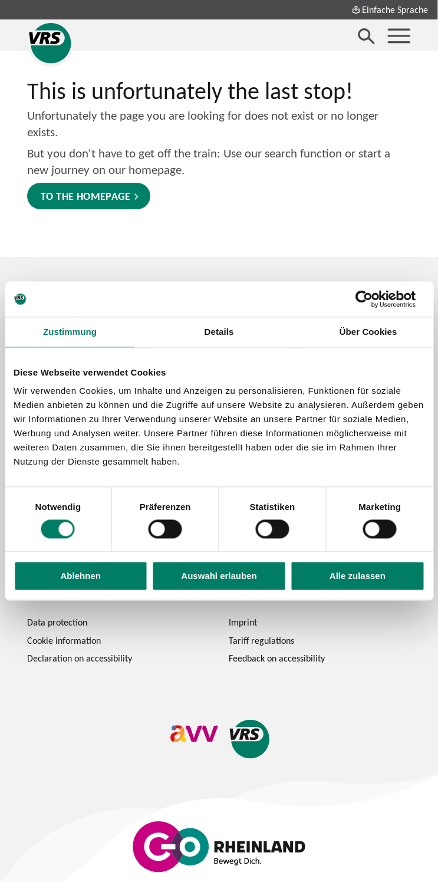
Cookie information (64, 640)
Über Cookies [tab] (368, 332)
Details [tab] (219, 332)
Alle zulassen (358, 576)
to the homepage (85, 196)
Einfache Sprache (389, 9)
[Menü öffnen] (399, 36)
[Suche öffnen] (366, 36)
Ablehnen (81, 576)
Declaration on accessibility (79, 658)
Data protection (57, 622)
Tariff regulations (261, 640)
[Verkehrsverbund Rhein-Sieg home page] (50, 43)
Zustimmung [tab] (70, 332)
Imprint (243, 622)
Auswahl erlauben (218, 576)
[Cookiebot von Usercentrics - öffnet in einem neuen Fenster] (372, 299)
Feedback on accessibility (277, 658)
